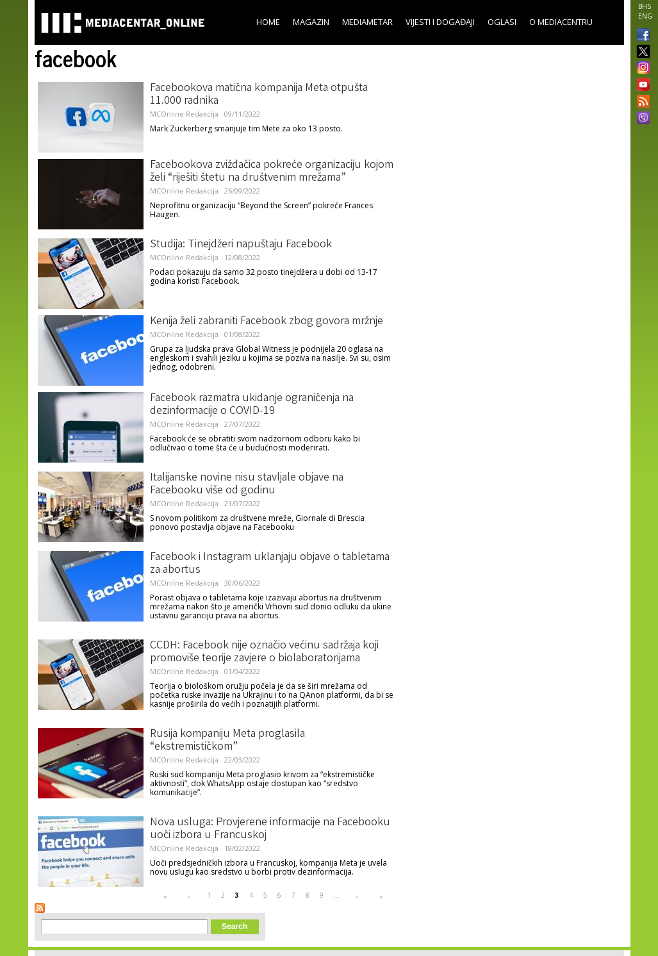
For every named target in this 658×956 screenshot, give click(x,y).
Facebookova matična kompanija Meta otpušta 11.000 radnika (259, 95)
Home (268, 22)
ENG (645, 16)
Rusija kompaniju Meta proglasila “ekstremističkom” (227, 740)
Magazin (311, 22)
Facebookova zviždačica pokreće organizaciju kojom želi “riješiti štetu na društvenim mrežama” (271, 171)
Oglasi (502, 22)
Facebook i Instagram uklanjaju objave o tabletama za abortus (270, 564)
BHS (644, 6)
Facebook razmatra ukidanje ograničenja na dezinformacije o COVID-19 (252, 405)
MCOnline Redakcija (184, 114)
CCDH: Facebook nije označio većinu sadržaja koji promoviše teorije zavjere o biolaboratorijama (264, 652)
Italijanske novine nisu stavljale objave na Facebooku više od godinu (246, 484)
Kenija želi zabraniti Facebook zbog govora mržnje (266, 321)
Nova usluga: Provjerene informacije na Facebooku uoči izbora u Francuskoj (270, 829)
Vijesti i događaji (440, 22)
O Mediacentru (561, 22)
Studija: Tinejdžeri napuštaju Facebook (241, 244)
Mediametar (367, 22)
